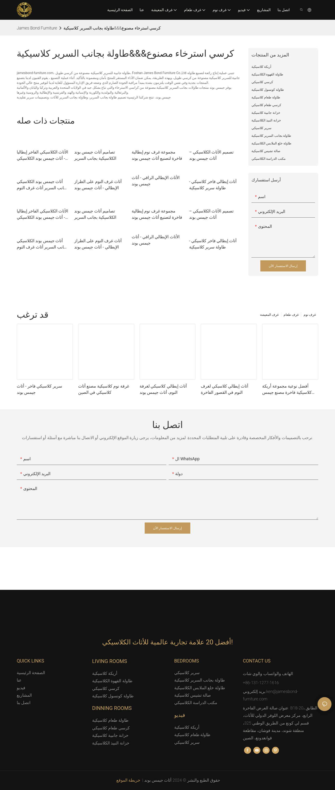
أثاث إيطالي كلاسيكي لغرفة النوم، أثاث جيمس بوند (163, 389)
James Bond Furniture (37, 28)
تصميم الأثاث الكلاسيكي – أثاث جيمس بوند (211, 155)
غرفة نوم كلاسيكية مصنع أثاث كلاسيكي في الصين (103, 389)
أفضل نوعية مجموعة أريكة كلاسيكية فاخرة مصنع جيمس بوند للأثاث (287, 389)
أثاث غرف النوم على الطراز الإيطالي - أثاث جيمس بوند (98, 184)
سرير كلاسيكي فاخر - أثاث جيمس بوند (39, 389)
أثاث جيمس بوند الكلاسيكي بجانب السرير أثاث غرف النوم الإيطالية (42, 185)
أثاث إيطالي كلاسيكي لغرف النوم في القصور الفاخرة (224, 389)
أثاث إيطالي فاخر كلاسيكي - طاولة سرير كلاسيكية (213, 184)
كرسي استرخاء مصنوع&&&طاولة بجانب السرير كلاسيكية (112, 28)
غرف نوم (310, 315)
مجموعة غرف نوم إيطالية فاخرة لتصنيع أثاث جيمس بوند (157, 155)
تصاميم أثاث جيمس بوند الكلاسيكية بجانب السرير (95, 155)
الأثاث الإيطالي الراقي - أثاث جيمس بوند (156, 180)
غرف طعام (291, 315)
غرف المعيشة (269, 315)
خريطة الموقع (128, 780)
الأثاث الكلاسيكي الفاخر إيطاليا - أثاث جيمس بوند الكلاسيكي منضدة (42, 155)
